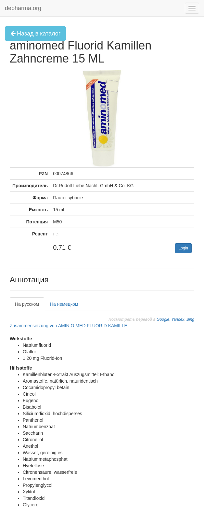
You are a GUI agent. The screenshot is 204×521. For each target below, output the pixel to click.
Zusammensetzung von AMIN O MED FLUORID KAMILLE (68, 325)
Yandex (177, 319)
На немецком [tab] (64, 304)
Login (183, 248)
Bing (190, 319)
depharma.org (23, 8)
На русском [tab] (27, 304)
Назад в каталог (35, 33)
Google (163, 319)
